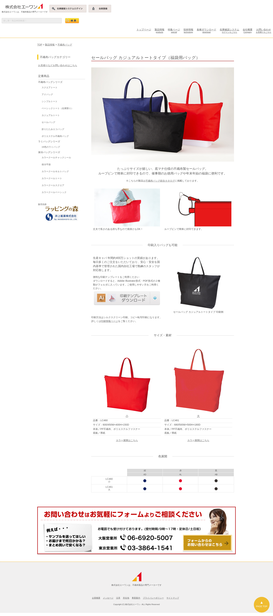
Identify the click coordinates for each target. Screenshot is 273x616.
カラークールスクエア (53, 185)
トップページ (143, 29)
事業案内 (136, 598)
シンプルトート (49, 101)
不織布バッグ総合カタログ (160, 180)
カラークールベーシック (54, 192)
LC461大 (109, 488)
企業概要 (96, 598)
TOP (39, 44)
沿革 (118, 598)
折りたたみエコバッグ (53, 129)
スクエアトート (49, 87)
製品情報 (159, 30)
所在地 (126, 598)
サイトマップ (172, 598)
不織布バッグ (64, 44)
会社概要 (247, 30)
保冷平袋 (46, 164)
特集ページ (174, 30)
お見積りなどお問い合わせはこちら (57, 65)
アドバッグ (47, 94)
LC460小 (109, 480)
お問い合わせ (263, 30)
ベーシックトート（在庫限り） (57, 108)
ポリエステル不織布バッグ (55, 136)
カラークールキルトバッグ (55, 171)
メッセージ (108, 598)
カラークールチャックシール (56, 157)
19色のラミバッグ (51, 147)
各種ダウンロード (206, 30)
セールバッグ (48, 122)
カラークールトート (52, 178)
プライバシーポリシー (153, 598)
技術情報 (188, 30)
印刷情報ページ (109, 321)
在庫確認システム (229, 30)
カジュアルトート (51, 115)
